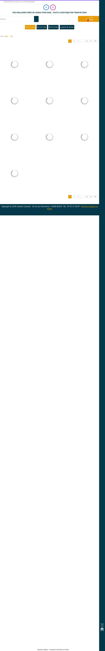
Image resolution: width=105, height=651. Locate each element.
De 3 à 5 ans (41, 27)
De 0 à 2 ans (30, 27)
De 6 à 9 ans (53, 27)
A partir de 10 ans (67, 27)
